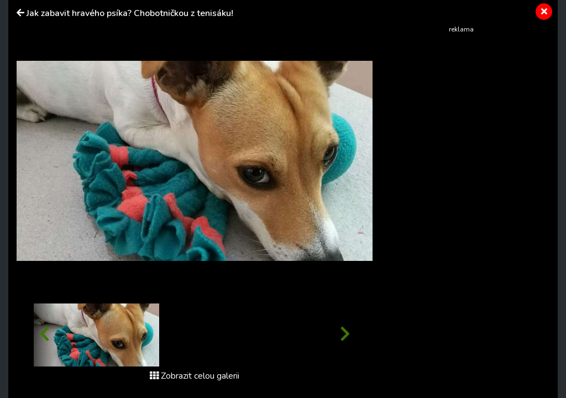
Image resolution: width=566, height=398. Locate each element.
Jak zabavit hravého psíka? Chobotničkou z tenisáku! (130, 13)
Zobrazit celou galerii (194, 376)
